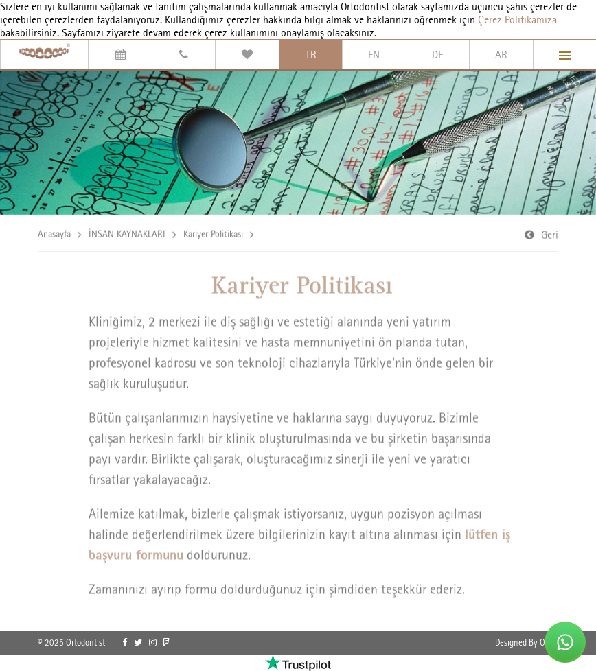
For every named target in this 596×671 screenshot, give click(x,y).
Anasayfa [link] (54, 234)
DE (437, 54)
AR (501, 54)
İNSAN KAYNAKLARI (127, 234)
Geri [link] (549, 235)
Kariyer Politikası (213, 234)
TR (311, 54)
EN (374, 54)
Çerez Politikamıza (517, 19)
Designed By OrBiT (526, 642)
